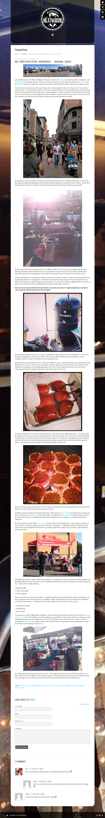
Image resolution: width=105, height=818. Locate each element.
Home (16, 54)
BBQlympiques (19, 82)
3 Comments (33, 59)
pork (23, 688)
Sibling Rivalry (33, 515)
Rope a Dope (65, 513)
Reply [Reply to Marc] (41, 769)
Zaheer (32, 699)
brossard (46, 685)
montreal (18, 688)
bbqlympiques (37, 685)
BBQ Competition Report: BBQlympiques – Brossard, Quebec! (43, 61)
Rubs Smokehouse (67, 515)
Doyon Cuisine (41, 523)
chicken (52, 685)
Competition (59, 685)
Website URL (19, 721)
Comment (18, 729)
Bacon (27, 685)
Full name (18, 706)
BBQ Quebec (82, 82)
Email (17, 714)
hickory (72, 685)
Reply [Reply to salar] (49, 781)
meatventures (80, 685)
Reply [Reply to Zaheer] (42, 794)
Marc (27, 769)
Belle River (28, 621)
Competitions (23, 54)
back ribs (22, 685)
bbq (31, 685)
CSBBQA (61, 80)
